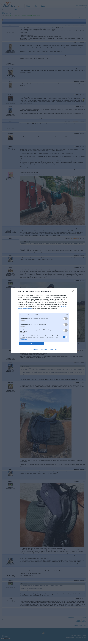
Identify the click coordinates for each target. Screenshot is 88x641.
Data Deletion (34, 349)
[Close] (73, 291)
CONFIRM (31, 343)
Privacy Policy (53, 349)
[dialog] (44, 320)
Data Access (44, 349)
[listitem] (44, 315)
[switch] (65, 318)
